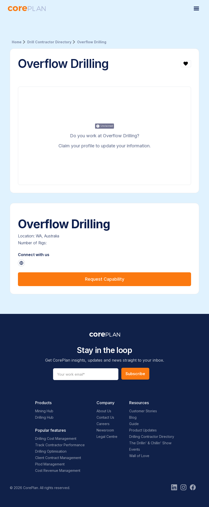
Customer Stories (143, 411)
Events (134, 449)
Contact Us (105, 417)
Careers (103, 424)
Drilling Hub (44, 417)
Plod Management (50, 464)
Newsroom (105, 430)
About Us (104, 411)
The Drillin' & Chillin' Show (150, 443)
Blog (133, 417)
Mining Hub (44, 411)
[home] (27, 8)
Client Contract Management (58, 458)
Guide (134, 424)
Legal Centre (107, 436)
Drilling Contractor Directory (151, 436)
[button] (196, 8)
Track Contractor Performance (60, 445)
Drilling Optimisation (51, 451)
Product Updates (143, 430)
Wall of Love (139, 456)
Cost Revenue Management (57, 470)
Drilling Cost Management (55, 438)
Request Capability (104, 279)
